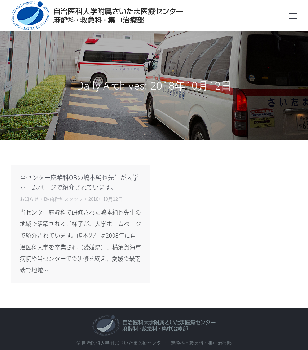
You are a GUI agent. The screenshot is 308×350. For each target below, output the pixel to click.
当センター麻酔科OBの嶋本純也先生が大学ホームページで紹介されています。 (79, 182)
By (63, 198)
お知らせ (29, 198)
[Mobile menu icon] (293, 16)
